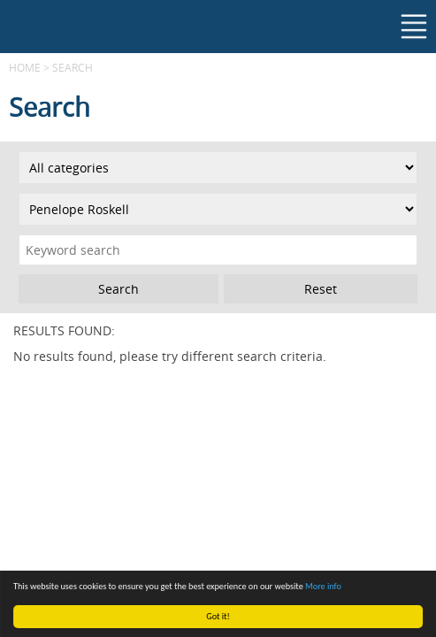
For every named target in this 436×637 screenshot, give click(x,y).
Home (25, 67)
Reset (320, 288)
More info (323, 586)
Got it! (218, 616)
